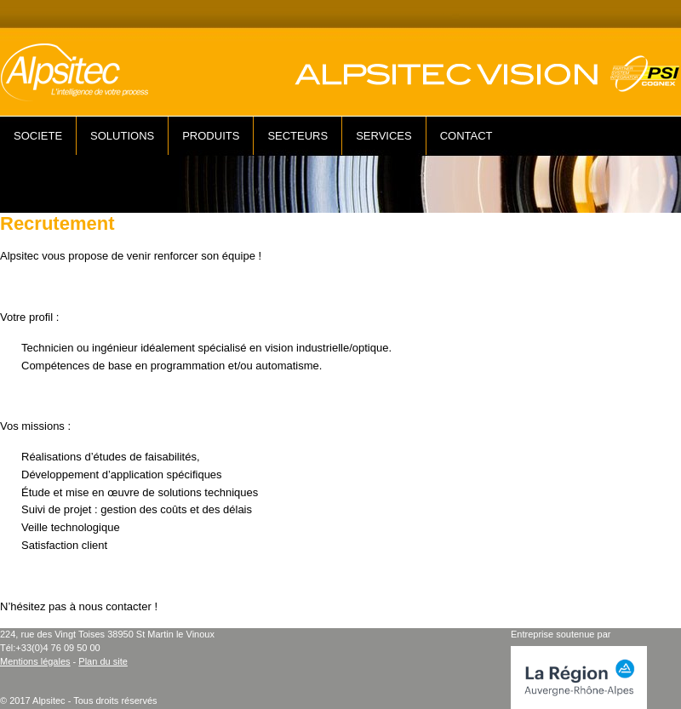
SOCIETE (38, 135)
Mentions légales (35, 661)
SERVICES (384, 135)
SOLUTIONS (122, 135)
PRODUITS (210, 135)
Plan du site (102, 661)
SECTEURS (297, 135)
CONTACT (466, 135)
